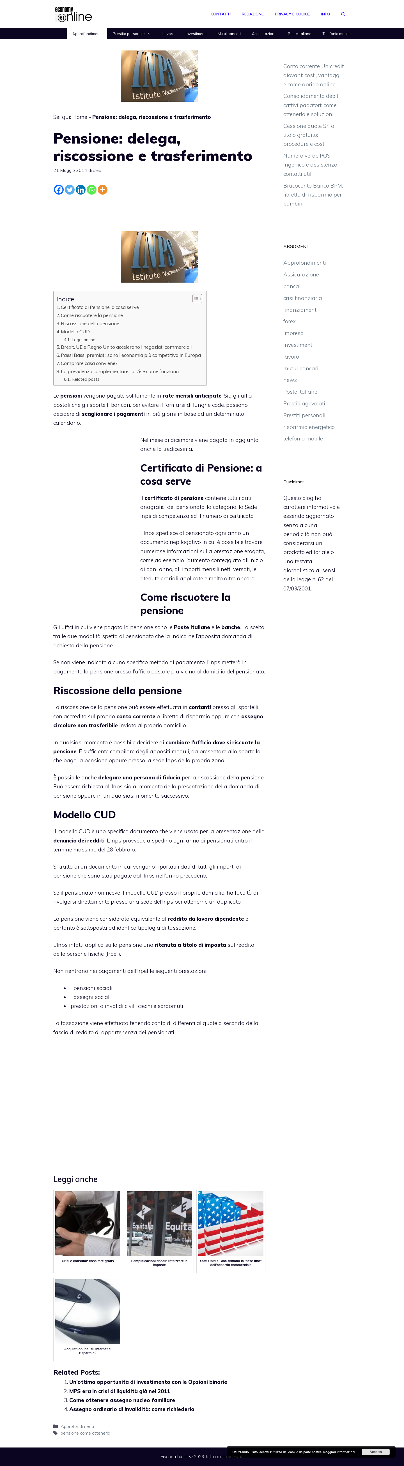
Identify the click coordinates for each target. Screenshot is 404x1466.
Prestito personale (135, 33)
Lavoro (168, 33)
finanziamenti (300, 309)
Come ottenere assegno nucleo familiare (122, 1400)
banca (291, 286)
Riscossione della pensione (90, 323)
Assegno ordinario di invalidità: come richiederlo (131, 1409)
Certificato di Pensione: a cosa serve (100, 307)
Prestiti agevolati (304, 403)
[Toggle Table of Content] (194, 298)
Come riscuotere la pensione (92, 315)
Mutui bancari (229, 33)
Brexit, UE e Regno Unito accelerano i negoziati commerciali (126, 347)
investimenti (298, 344)
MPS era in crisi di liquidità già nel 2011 (119, 1391)
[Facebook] (59, 190)
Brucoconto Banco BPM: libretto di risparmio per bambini (313, 194)
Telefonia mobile (337, 33)
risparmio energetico (309, 427)
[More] (102, 190)
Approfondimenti (87, 33)
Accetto (375, 1452)
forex (289, 321)
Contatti (221, 14)
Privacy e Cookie (292, 14)
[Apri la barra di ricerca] (343, 14)
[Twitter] (70, 190)
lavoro (291, 356)
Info (325, 14)
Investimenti (196, 33)
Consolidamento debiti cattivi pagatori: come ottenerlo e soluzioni (311, 105)
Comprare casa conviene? (89, 363)
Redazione (253, 14)
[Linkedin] (81, 190)
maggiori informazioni (339, 1452)
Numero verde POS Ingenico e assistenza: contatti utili (310, 164)
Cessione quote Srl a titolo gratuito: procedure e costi (308, 135)
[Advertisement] (159, 212)
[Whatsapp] (92, 190)
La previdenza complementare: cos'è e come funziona (120, 371)
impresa (293, 333)
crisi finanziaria (302, 298)
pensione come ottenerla (85, 1433)
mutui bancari (300, 368)
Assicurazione (264, 33)
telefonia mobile (303, 438)
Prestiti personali (304, 415)
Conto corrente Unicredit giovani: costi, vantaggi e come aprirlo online (313, 75)
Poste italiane (299, 33)
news (290, 380)
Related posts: (86, 379)
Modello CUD (75, 331)
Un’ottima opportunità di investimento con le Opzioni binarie (148, 1382)
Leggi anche (83, 339)
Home (79, 117)
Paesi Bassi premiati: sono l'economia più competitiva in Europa (131, 355)
